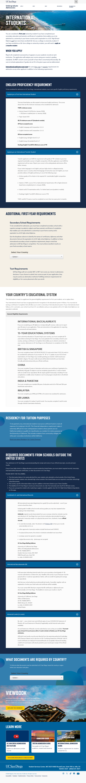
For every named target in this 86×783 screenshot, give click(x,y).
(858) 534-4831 (74, 769)
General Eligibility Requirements (17, 314)
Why (34, 6)
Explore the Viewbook (15, 708)
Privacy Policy (30, 775)
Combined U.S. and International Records (20, 495)
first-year (37, 67)
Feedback (15, 775)
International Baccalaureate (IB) (17, 564)
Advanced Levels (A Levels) (16, 614)
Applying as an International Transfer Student (21, 152)
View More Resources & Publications (20, 757)
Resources (60, 6)
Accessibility (9, 775)
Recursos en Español (72, 7)
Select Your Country (19, 252)
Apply (22, 6)
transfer (45, 67)
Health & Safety (22, 775)
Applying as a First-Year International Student (21, 94)
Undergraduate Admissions (12, 7)
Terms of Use (38, 775)
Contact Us (44, 775)
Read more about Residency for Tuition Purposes (25, 439)
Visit (46, 6)
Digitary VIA (48, 524)
